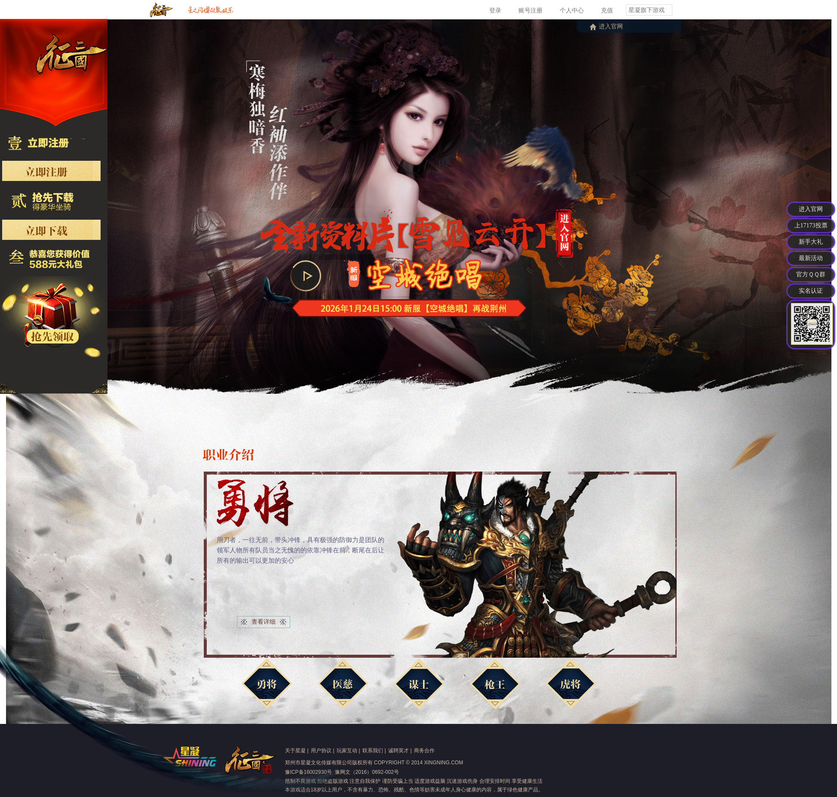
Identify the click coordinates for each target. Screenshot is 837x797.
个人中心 (572, 10)
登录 (495, 10)
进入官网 (611, 26)
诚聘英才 (398, 751)
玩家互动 (347, 751)
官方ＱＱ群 (810, 274)
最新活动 (811, 258)
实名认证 (811, 291)
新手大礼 (811, 242)
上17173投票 (811, 225)
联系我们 (372, 751)
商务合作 (424, 751)
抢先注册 (68, 172)
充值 (607, 10)
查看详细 (263, 621)
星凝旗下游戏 (647, 9)
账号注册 (530, 10)
